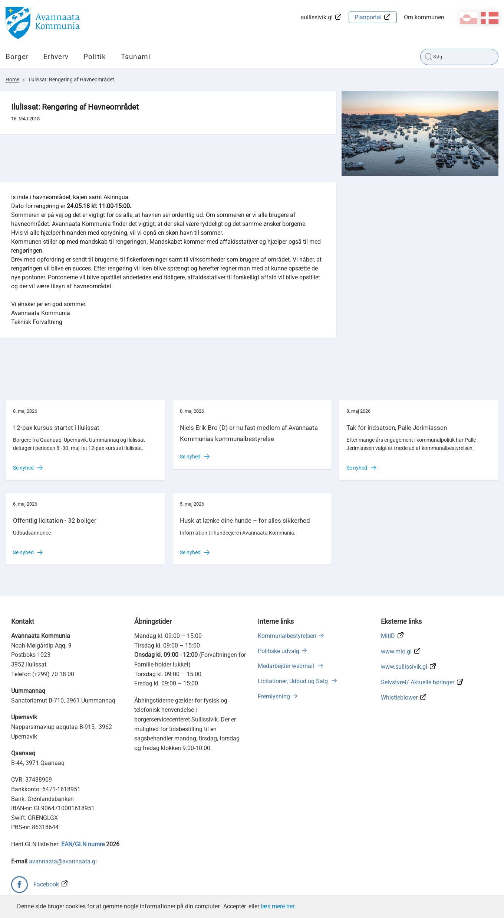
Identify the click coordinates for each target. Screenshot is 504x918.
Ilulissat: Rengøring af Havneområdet (71, 79)
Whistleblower (399, 697)
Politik (94, 56)
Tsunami (136, 56)
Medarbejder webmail (287, 665)
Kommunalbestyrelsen (287, 635)
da (489, 18)
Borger (17, 56)
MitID (388, 635)
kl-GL (468, 18)
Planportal (368, 17)
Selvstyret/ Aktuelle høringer (417, 682)
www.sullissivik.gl (404, 666)
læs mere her (277, 906)
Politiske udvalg (278, 651)
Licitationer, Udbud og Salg (293, 681)
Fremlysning (274, 696)
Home (12, 79)
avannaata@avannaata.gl (63, 861)
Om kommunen (424, 17)
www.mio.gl (396, 651)
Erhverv (56, 56)
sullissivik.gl (317, 17)
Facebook (46, 884)
